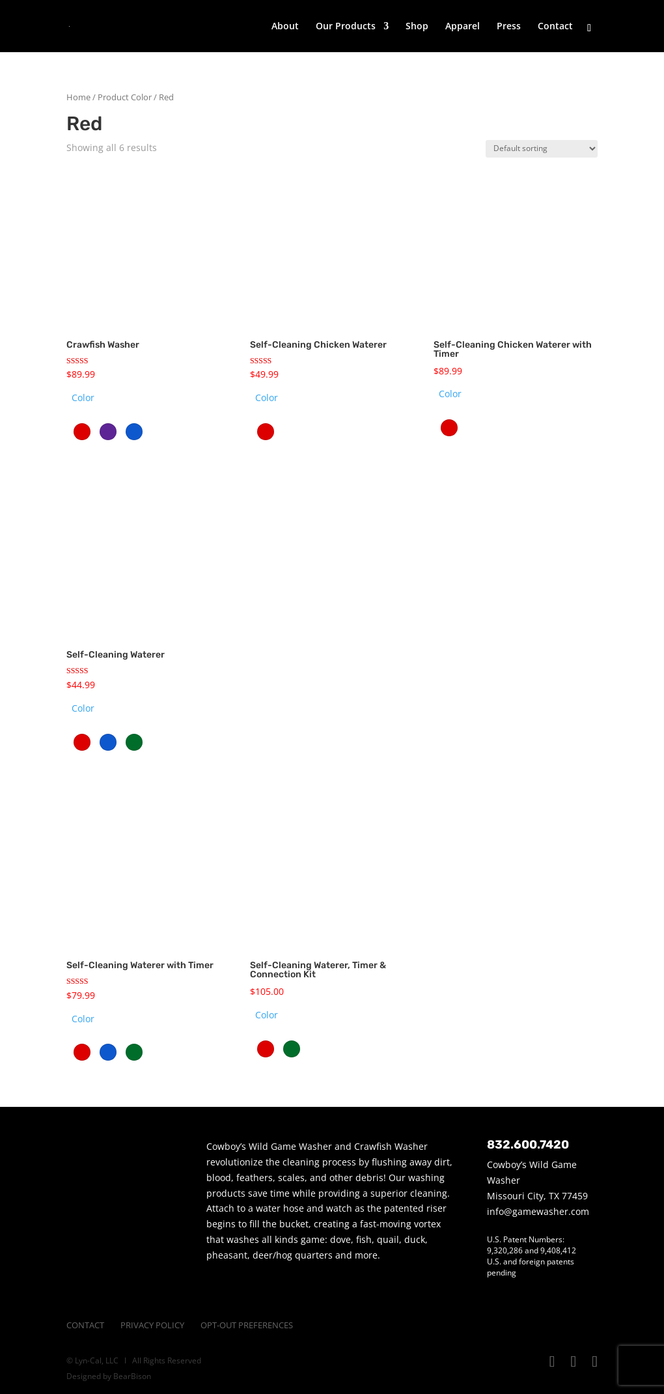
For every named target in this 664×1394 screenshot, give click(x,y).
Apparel (462, 26)
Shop (417, 26)
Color (83, 397)
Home (78, 97)
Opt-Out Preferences (247, 1325)
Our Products (346, 26)
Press (509, 26)
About (285, 26)
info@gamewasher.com (538, 1211)
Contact (555, 26)
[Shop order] (542, 149)
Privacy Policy (152, 1325)
